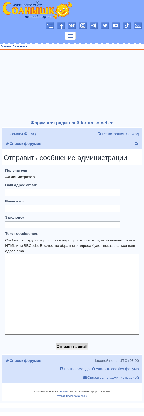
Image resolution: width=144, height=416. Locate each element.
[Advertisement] (72, 85)
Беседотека (20, 46)
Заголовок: (15, 217)
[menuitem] (30, 134)
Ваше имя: (15, 201)
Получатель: (17, 170)
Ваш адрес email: (21, 185)
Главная (6, 46)
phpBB (63, 391)
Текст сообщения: (21, 233)
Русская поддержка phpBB (71, 395)
